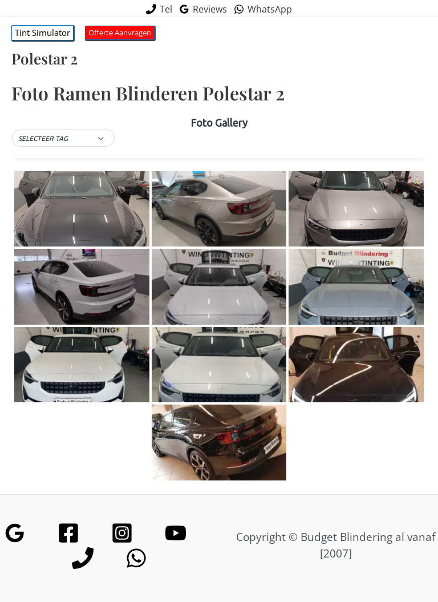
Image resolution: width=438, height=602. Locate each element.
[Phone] (82, 558)
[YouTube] (175, 533)
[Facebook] (68, 533)
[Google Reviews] (14, 533)
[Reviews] (203, 9)
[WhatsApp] (263, 9)
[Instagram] (122, 533)
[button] (42, 33)
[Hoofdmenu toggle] (398, 33)
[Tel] (159, 9)
